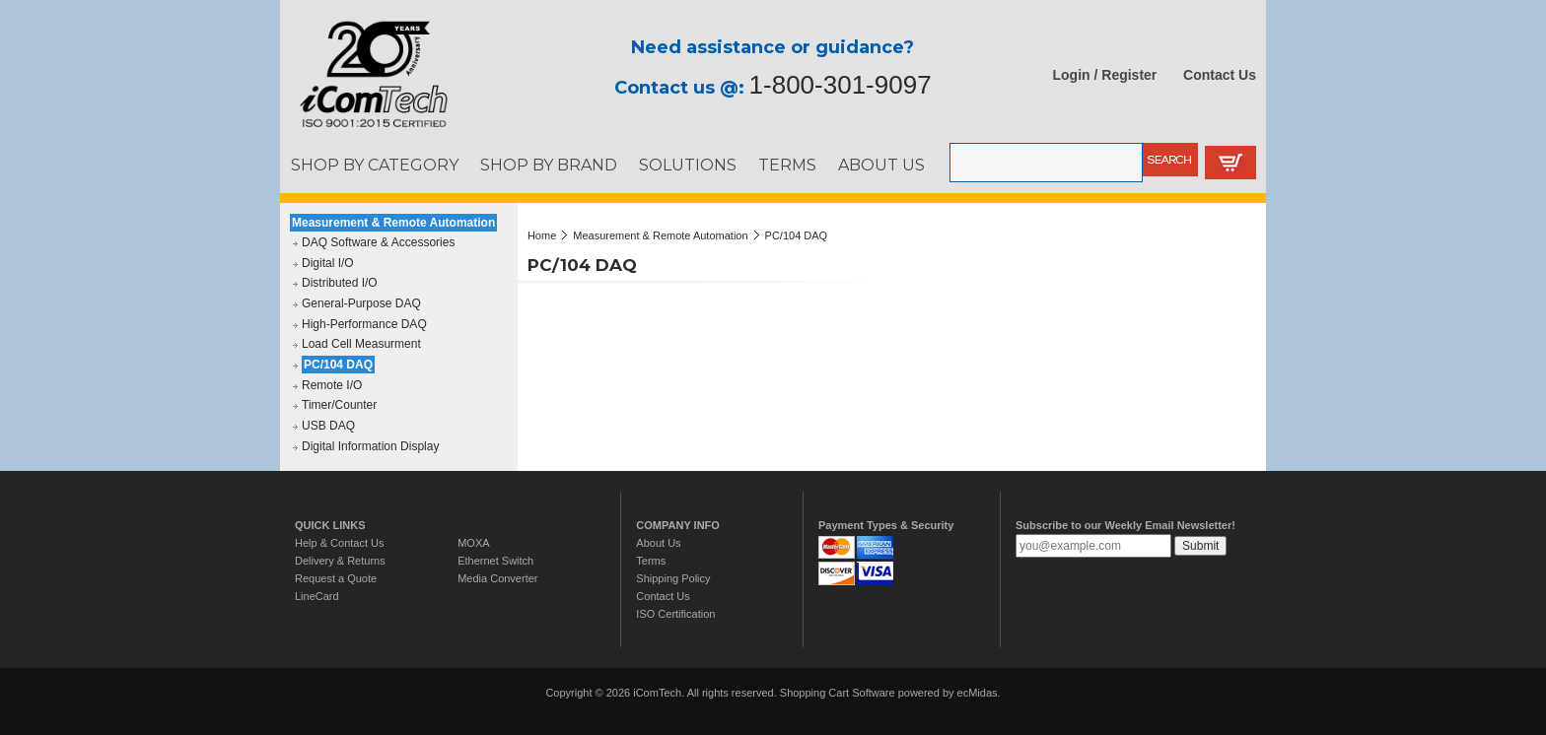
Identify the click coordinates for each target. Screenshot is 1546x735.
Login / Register (1105, 75)
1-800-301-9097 (840, 85)
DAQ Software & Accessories (378, 242)
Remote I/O (332, 385)
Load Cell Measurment (361, 344)
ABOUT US (881, 164)
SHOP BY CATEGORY (374, 164)
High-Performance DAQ (364, 324)
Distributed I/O (340, 283)
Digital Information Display (370, 446)
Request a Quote (336, 578)
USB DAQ (328, 426)
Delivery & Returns (340, 561)
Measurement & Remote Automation (393, 223)
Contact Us (1219, 75)
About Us (658, 543)
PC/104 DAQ (338, 364)
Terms (651, 561)
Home (541, 235)
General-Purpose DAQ (361, 303)
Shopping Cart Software (837, 693)
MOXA (473, 543)
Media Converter (497, 578)
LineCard (317, 596)
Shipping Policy (673, 578)
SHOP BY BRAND (548, 164)
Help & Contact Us (339, 543)
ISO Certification (675, 614)
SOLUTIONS (688, 164)
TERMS (787, 164)
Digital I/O (328, 263)
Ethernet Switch (495, 561)
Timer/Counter (339, 405)
